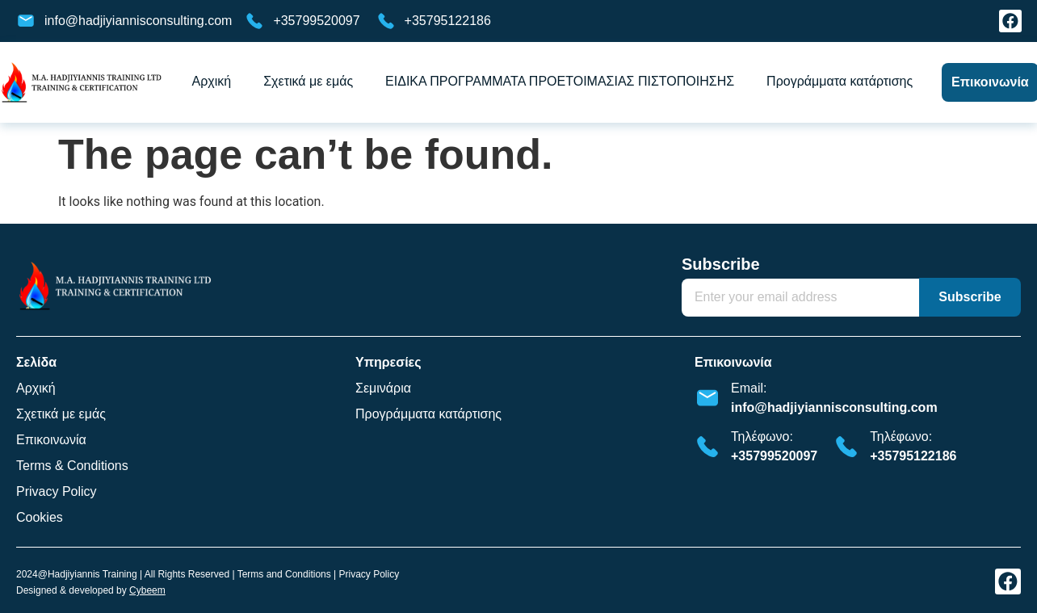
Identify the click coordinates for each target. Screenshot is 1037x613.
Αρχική (212, 81)
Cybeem (147, 590)
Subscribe (721, 264)
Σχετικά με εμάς (308, 81)
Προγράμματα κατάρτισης (839, 81)
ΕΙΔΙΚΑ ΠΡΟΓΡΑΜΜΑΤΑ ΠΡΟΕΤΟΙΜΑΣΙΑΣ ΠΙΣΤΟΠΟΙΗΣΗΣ (559, 81)
